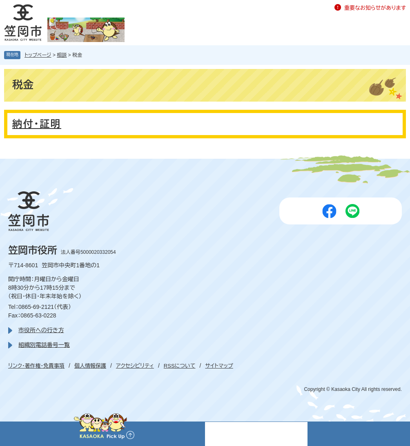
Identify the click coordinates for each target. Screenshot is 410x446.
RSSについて (180, 366)
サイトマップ (219, 366)
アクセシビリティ (135, 366)
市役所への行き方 (41, 330)
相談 (62, 55)
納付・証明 (36, 123)
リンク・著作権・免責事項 (36, 366)
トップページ (38, 55)
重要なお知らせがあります (375, 8)
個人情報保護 (90, 366)
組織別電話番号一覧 (44, 345)
